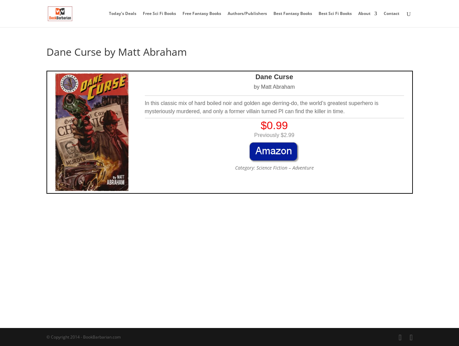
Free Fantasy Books (202, 13)
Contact (391, 13)
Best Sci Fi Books (335, 13)
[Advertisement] (229, 246)
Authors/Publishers (247, 13)
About (364, 13)
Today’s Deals (122, 13)
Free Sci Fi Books (159, 13)
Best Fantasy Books (292, 13)
